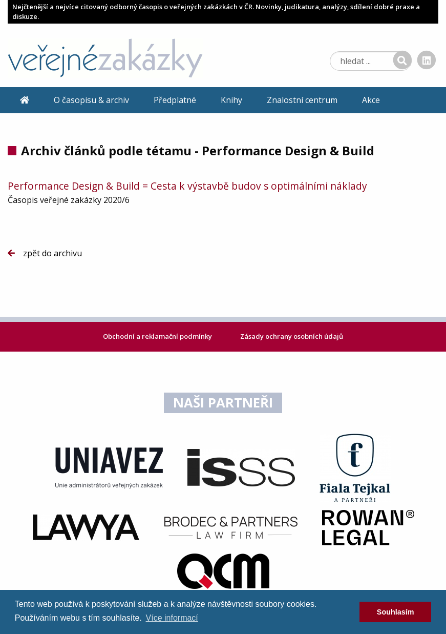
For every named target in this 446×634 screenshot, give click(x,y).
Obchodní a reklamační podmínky (158, 336)
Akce (371, 100)
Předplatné (175, 100)
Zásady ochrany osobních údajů (291, 336)
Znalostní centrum (302, 100)
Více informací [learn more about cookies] (172, 617)
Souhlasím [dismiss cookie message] (395, 612)
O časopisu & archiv (91, 100)
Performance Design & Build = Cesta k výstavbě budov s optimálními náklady (187, 186)
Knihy (231, 100)
